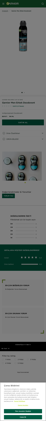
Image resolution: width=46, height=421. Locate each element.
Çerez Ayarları (23, 405)
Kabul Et (23, 417)
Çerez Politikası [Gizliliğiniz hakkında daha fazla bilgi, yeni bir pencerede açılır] (19, 401)
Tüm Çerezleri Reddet (23, 411)
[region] (23, 401)
